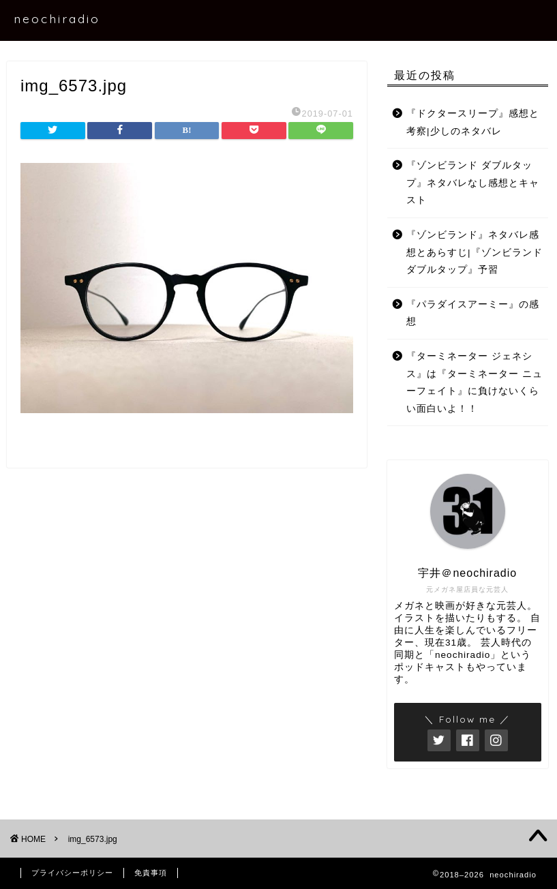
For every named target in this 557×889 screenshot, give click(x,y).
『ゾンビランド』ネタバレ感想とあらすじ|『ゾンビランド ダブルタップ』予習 (474, 252)
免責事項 (150, 873)
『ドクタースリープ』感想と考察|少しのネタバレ (472, 122)
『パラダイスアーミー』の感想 (472, 313)
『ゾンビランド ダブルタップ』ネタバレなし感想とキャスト (472, 182)
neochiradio (57, 18)
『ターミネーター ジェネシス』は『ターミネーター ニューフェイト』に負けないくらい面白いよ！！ (474, 382)
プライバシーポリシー (72, 873)
